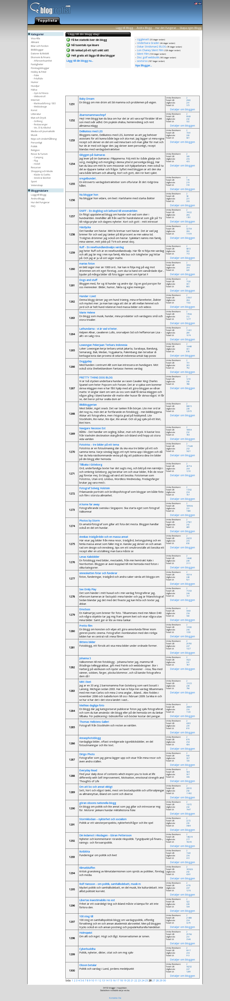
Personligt (36, 142)
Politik (34, 146)
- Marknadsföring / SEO (44, 103)
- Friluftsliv (38, 78)
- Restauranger (40, 124)
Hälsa (34, 89)
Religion (35, 150)
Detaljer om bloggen (182, 109)
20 (128, 980)
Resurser (36, 167)
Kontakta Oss (115, 998)
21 (132, 980)
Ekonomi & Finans (40, 57)
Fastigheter (37, 64)
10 (92, 980)
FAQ (33, 206)
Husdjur (35, 85)
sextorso (142, 61)
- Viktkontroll (39, 96)
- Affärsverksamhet (42, 60)
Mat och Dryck (38, 117)
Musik (34, 134)
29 (160, 980)
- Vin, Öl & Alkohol (42, 127)
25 (146, 980)
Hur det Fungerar (165, 28)
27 (153, 980)
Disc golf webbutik (148, 57)
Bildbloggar (37, 49)
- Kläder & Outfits (41, 174)
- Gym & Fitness (40, 93)
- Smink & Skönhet (42, 177)
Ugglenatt (143, 39)
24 (142, 980)
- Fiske (36, 75)
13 (103, 980)
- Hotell (36, 163)
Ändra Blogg (144, 28)
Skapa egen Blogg (190, 28)
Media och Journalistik (43, 131)
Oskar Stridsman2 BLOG (151, 46)
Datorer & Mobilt (40, 53)
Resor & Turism (39, 153)
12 (99, 980)
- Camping (38, 157)
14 (106, 980)
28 (157, 980)
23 (139, 980)
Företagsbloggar (40, 67)
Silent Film (143, 53)
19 (124, 980)
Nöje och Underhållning (44, 138)
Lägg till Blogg (124, 28)
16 (114, 980)
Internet (35, 99)
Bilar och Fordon (40, 45)
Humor (34, 82)
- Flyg (35, 160)
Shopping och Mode (42, 171)
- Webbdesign (40, 106)
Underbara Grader (148, 43)
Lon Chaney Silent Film (150, 50)
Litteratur (36, 113)
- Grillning (37, 121)
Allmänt (35, 42)
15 (110, 980)
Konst (34, 110)
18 (121, 980)
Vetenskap (37, 185)
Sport (34, 181)
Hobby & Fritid (38, 71)
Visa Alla (35, 38)
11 (96, 980)
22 (135, 980)
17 (117, 980)
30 (164, 980)
